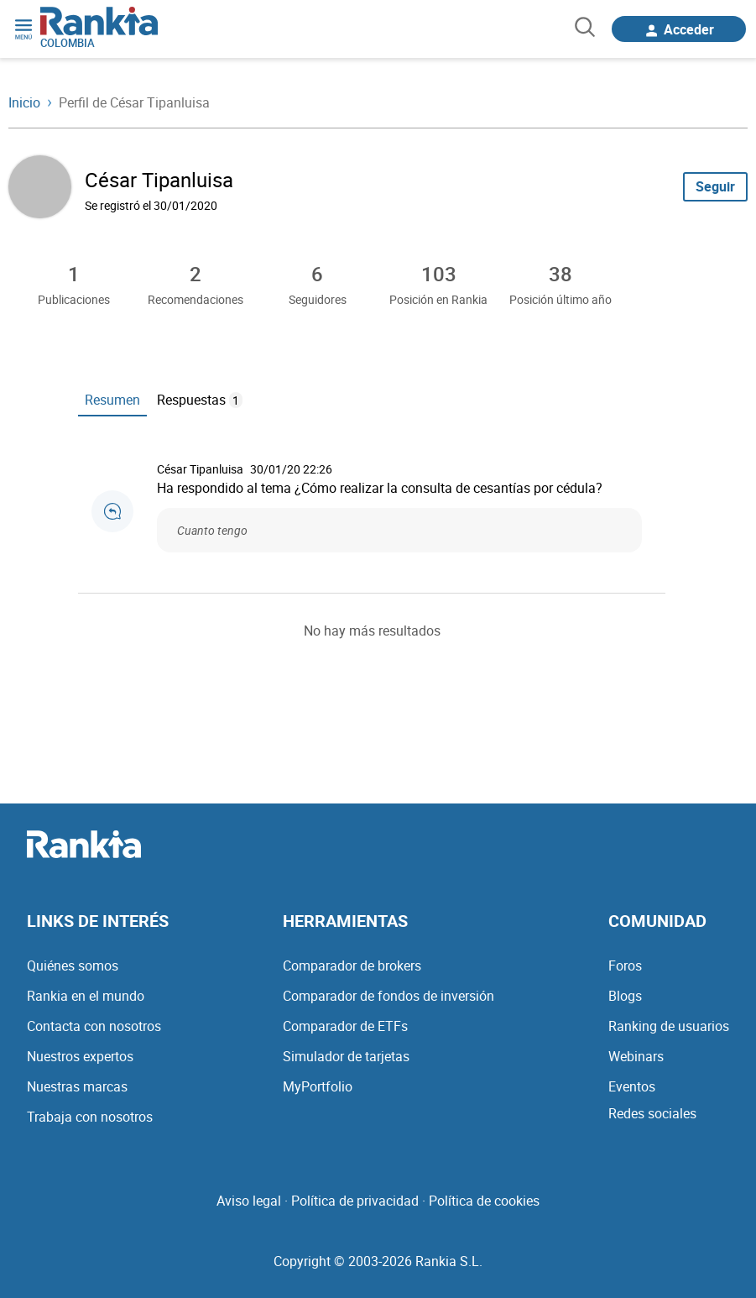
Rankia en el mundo (85, 996)
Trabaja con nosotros (90, 1116)
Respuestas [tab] (199, 399)
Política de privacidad (355, 1200)
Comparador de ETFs (345, 1026)
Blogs (625, 996)
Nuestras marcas (77, 1086)
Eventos (631, 1086)
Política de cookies (484, 1200)
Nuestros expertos (80, 1056)
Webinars (636, 1056)
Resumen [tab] (112, 399)
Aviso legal (248, 1200)
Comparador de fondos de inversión (388, 996)
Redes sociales (652, 1113)
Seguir (715, 186)
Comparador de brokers (352, 965)
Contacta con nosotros (94, 1026)
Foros (625, 965)
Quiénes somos (72, 965)
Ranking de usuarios (668, 1026)
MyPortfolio (317, 1086)
